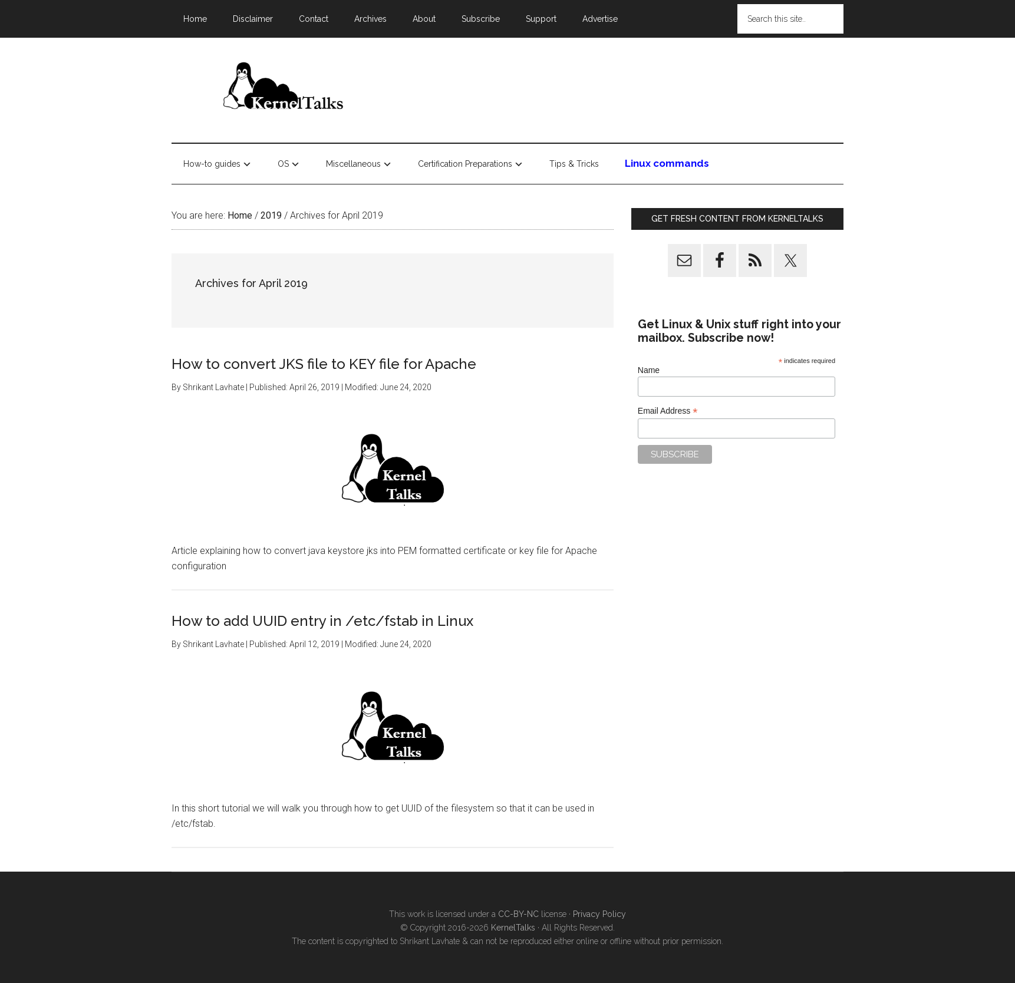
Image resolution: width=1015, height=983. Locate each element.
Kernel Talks (284, 87)
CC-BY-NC (518, 914)
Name (649, 370)
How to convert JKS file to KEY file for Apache (324, 363)
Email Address (668, 411)
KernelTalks (513, 927)
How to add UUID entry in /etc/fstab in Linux (322, 620)
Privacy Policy (599, 914)
